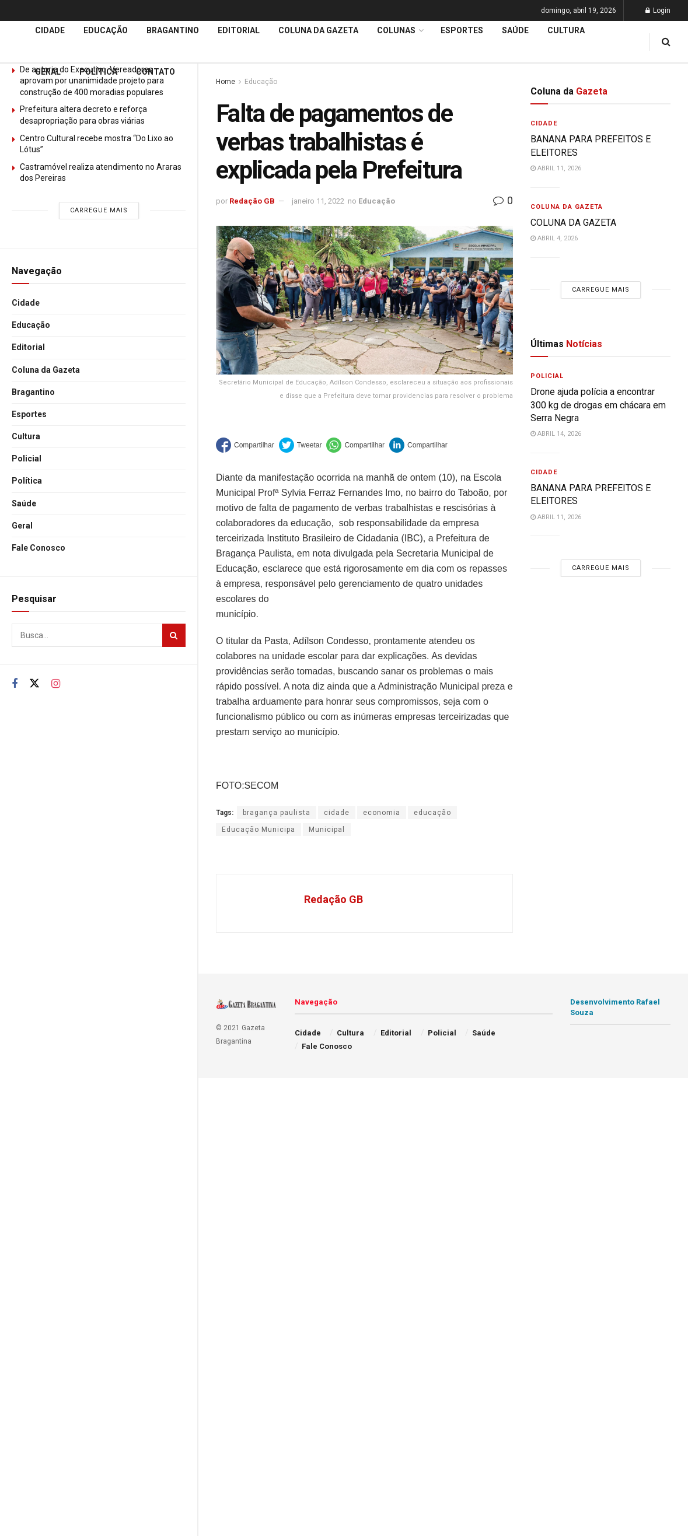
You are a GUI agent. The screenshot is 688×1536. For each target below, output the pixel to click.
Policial (26, 458)
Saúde (24, 503)
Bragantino (33, 392)
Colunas (396, 30)
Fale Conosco (38, 547)
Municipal (327, 829)
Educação (31, 325)
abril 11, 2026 (555, 168)
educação (432, 813)
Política (27, 480)
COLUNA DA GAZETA (573, 222)
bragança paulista (276, 813)
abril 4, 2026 (554, 238)
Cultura (26, 436)
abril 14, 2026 (555, 434)
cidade (337, 813)
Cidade (26, 302)
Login (657, 10)
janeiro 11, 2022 (318, 201)
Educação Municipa (258, 829)
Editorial (28, 347)
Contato (155, 71)
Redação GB (252, 201)
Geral (22, 525)
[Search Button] (174, 635)
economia (381, 813)
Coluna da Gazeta (46, 370)
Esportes (29, 414)
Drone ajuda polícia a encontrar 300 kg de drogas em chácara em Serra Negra (598, 405)
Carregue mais (99, 210)
